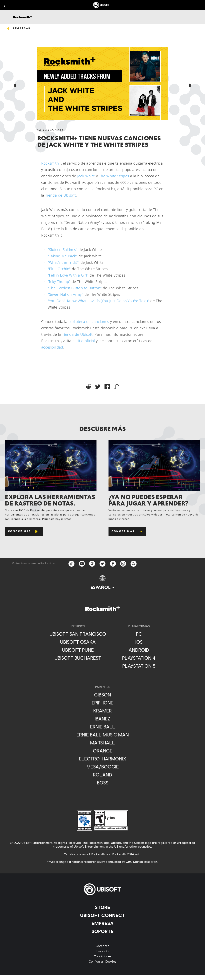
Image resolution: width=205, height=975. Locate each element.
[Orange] (102, 751)
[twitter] (102, 564)
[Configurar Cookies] (102, 961)
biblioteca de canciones (88, 321)
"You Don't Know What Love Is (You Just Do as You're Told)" (98, 300)
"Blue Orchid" (59, 268)
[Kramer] (102, 711)
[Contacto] (102, 946)
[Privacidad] (102, 951)
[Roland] (102, 775)
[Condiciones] (102, 956)
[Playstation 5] (139, 666)
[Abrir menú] (6, 17)
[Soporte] (102, 931)
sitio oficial (85, 340)
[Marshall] (102, 743)
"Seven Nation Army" (65, 294)
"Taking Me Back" (62, 256)
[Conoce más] (24, 531)
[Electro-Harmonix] (102, 759)
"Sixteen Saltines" (62, 249)
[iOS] (139, 642)
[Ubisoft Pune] (77, 650)
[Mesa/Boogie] (102, 767)
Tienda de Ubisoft (60, 195)
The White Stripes (114, 176)
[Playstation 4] (139, 658)
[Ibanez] (102, 719)
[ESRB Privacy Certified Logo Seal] (84, 820)
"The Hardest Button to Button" (75, 288)
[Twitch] (92, 564)
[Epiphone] (102, 703)
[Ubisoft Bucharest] (77, 658)
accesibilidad (52, 347)
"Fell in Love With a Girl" (68, 275)
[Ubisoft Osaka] (77, 642)
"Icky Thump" (59, 281)
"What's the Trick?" (63, 262)
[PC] (139, 634)
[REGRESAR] (18, 28)
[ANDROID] (139, 650)
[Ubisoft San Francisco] (77, 634)
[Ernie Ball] (102, 727)
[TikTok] (71, 564)
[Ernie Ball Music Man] (102, 735)
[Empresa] (102, 923)
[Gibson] (102, 695)
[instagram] (123, 564)
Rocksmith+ (51, 163)
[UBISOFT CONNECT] (102, 915)
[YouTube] (82, 564)
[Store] (102, 907)
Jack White (86, 176)
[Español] (102, 582)
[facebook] (113, 564)
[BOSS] (102, 783)
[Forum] (134, 564)
